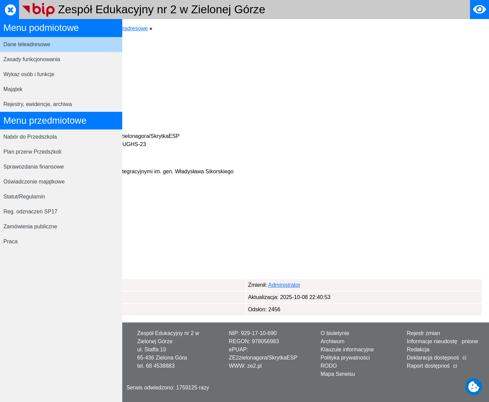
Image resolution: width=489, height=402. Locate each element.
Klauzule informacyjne (347, 349)
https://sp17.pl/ (165, 95)
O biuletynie (335, 333)
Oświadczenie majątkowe (34, 182)
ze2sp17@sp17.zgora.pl (174, 87)
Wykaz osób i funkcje (28, 74)
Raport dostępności (432, 366)
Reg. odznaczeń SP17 (30, 211)
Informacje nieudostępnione (442, 341)
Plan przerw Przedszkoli (32, 152)
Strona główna (146, 28)
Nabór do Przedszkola (30, 137)
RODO (329, 366)
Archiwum (332, 341)
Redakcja (418, 349)
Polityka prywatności (345, 358)
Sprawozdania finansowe (33, 167)
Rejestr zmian (423, 333)
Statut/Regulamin (24, 196)
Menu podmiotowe (192, 28)
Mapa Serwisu (338, 374)
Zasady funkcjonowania (31, 59)
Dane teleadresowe (26, 44)
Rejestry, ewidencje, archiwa (37, 104)
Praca (10, 241)
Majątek (12, 89)
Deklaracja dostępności (436, 358)
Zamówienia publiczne (30, 226)
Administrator (163, 285)
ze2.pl (254, 366)
